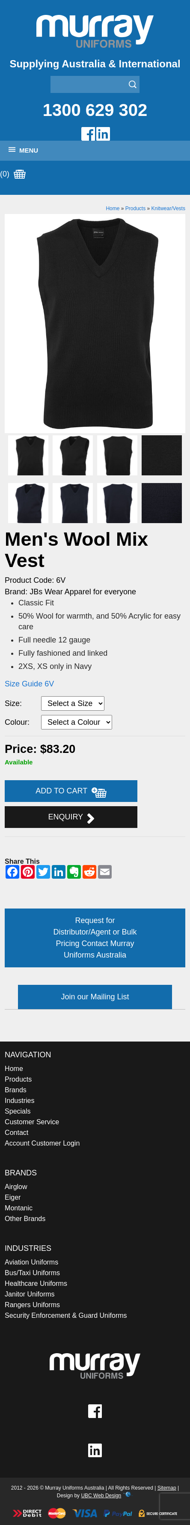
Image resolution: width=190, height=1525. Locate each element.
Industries (19, 1100)
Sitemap (166, 1488)
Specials (17, 1111)
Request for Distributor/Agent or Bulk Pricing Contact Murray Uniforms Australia (95, 937)
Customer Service (32, 1122)
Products (135, 208)
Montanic (19, 1208)
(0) (13, 174)
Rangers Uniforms (32, 1304)
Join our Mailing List (95, 997)
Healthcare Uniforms (36, 1283)
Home (112, 208)
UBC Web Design (101, 1496)
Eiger (13, 1197)
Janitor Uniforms (29, 1294)
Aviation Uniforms (31, 1262)
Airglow (16, 1186)
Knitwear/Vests (168, 208)
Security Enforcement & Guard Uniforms (66, 1315)
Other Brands (25, 1218)
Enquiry (71, 818)
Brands (16, 1090)
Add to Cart (71, 792)
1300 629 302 (95, 110)
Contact (16, 1132)
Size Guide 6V (29, 684)
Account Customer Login (42, 1143)
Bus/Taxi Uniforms (32, 1272)
